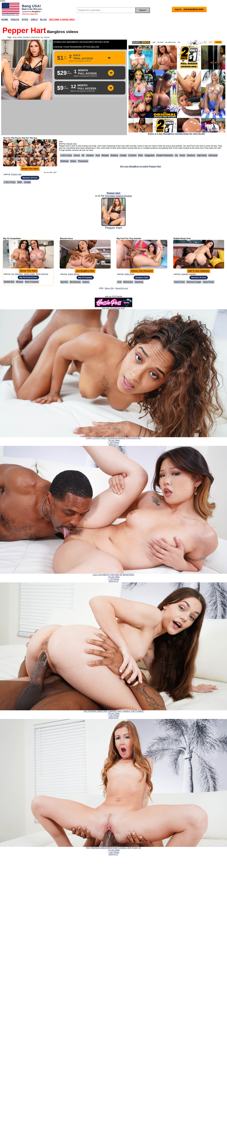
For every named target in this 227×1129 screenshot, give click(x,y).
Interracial (213, 155)
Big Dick (64, 282)
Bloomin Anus (66, 238)
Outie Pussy (179, 282)
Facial (182, 155)
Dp (176, 155)
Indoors (86, 282)
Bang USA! (31, 6)
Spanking (139, 282)
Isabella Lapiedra (188, 274)
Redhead (64, 161)
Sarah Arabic (29, 274)
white (20, 37)
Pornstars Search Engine (118, 195)
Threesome (83, 161)
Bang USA (109, 288)
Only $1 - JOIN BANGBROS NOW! (189, 9)
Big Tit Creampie (85, 278)
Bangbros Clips (141, 278)
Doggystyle (149, 155)
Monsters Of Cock (30, 178)
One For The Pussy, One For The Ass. (20, 138)
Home (4, 19)
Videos (15, 19)
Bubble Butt (9, 282)
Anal (98, 155)
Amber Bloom (73, 274)
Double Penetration (164, 155)
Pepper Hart (16, 174)
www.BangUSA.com (10, 15)
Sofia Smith (129, 274)
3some (46, 37)
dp (41, 37)
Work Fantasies (31, 282)
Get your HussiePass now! (113, 308)
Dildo (19, 182)
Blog (43, 19)
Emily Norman (42, 274)
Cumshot (132, 155)
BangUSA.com (121, 288)
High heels (201, 155)
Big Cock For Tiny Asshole (129, 238)
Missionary (128, 282)
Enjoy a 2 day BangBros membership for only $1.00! (176, 133)
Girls (34, 19)
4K (83, 155)
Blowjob (105, 155)
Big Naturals (75, 282)
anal (14, 37)
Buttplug (114, 155)
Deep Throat (208, 282)
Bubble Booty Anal (182, 238)
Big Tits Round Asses (28, 277)
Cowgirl (27, 182)
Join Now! (151, 20)
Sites (25, 19)
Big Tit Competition (12, 238)
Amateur (90, 155)
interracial (35, 37)
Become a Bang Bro (30, 14)
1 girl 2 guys (9, 182)
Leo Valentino (17, 274)
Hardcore (191, 155)
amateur (26, 37)
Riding (73, 161)
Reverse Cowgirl (194, 282)
